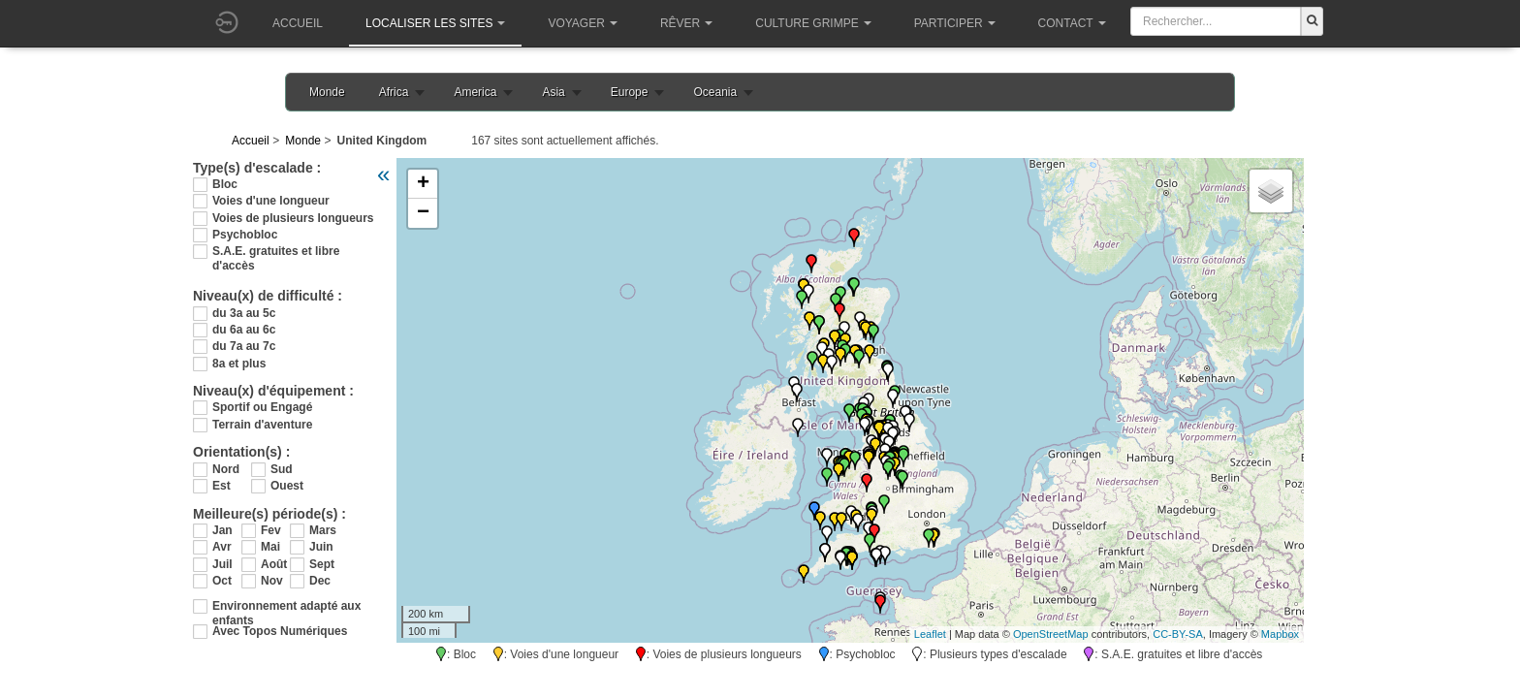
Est (221, 485)
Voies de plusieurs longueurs (292, 218)
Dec (320, 580)
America (475, 92)
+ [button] (423, 184)
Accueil (297, 23)
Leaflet (930, 634)
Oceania (715, 92)
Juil (222, 564)
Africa (394, 92)
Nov (272, 580)
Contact (1072, 23)
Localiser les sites (435, 23)
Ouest (286, 485)
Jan (222, 530)
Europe (630, 92)
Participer (955, 23)
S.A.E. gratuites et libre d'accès (275, 251)
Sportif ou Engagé (262, 407)
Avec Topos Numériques (279, 631)
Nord (225, 469)
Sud (281, 469)
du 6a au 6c (243, 329)
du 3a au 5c (243, 313)
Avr (222, 547)
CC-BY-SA (1178, 634)
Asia (553, 92)
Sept (321, 564)
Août (274, 564)
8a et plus (239, 363)
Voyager (582, 23)
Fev (271, 530)
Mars (322, 530)
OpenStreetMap (1051, 634)
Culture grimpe (813, 23)
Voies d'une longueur (271, 200)
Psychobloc (244, 234)
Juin (321, 547)
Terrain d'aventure (262, 424)
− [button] (423, 213)
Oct (222, 580)
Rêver (686, 23)
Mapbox (1280, 634)
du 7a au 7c (243, 346)
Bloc (225, 184)
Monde (327, 92)
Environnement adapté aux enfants (286, 606)
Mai (270, 547)
